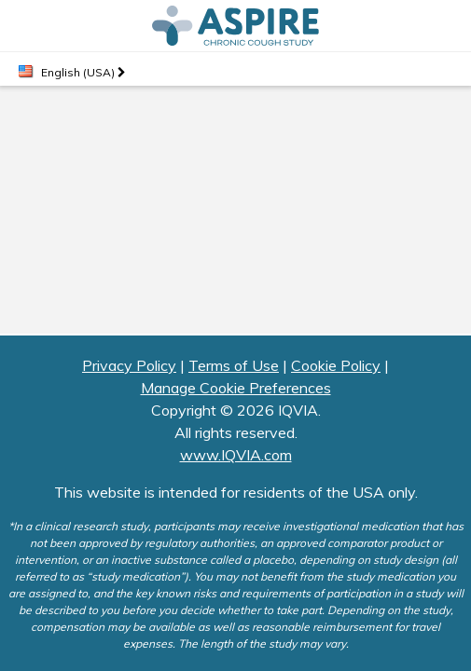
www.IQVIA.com (236, 454)
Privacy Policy (129, 365)
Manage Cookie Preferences (236, 387)
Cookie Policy (336, 365)
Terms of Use (233, 365)
